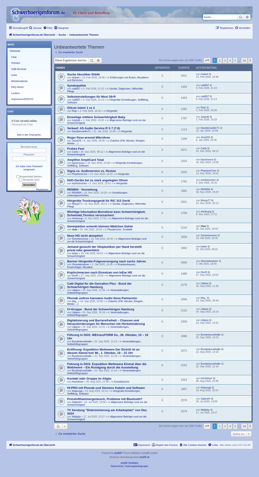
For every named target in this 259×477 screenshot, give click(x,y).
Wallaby (76, 416)
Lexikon (15, 93)
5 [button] (235, 60)
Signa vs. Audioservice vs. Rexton (91, 171)
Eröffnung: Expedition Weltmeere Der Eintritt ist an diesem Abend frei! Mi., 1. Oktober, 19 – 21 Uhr (103, 351)
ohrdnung (77, 218)
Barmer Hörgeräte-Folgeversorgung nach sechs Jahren (106, 261)
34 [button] (244, 60)
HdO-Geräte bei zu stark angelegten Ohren (97, 180)
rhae (74, 229)
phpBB (117, 453)
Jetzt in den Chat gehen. (29, 135)
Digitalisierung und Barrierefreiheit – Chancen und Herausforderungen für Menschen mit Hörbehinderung (106, 322)
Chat (13, 57)
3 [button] (225, 60)
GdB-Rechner (18, 69)
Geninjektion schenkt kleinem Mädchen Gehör (100, 226)
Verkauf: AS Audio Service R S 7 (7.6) (93, 128)
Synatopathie (76, 85)
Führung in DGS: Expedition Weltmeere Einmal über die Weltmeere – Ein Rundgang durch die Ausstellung (107, 365)
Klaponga (77, 391)
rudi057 (76, 88)
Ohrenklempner (80, 264)
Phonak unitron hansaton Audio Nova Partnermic (102, 298)
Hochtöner (78, 381)
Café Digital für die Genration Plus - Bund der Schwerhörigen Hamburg (99, 285)
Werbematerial (19, 81)
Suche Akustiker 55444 (83, 74)
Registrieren (42, 189)
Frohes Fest (75, 148)
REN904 (76, 192)
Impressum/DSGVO (22, 99)
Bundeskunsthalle (82, 341)
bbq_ (74, 301)
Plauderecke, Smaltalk (119, 229)
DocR (75, 275)
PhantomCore (79, 174)
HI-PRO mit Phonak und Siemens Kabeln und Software (106, 388)
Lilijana (76, 290)
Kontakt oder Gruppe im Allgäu (89, 378)
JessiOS (76, 140)
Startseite (15, 51)
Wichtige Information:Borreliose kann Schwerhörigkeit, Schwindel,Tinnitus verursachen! (106, 213)
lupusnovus (78, 162)
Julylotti (76, 120)
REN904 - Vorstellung (82, 189)
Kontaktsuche (121, 381)
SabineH (76, 402)
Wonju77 (77, 203)
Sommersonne (80, 238)
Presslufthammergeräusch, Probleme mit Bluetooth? (104, 399)
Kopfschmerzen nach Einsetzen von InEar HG (99, 272)
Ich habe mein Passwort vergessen (29, 168)
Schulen (15, 63)
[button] (207, 60)
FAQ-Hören (17, 87)
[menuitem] (35, 28)
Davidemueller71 (81, 131)
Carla (75, 151)
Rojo (74, 110)
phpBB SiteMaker (129, 463)
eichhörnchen (79, 183)
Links (14, 75)
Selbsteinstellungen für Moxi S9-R (91, 96)
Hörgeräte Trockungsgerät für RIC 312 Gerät (98, 200)
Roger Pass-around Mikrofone (88, 137)
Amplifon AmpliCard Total (85, 159)
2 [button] (220, 60)
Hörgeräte (111, 110)
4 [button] (230, 60)
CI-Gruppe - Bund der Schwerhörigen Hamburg (100, 309)
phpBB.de (145, 457)
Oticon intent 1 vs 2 (81, 107)
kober (75, 253)
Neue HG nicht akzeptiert (85, 235)
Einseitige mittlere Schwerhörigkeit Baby (96, 117)
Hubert (75, 77)
